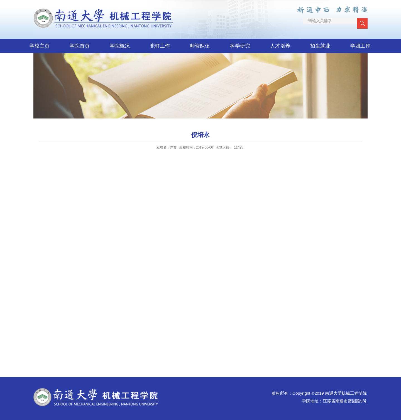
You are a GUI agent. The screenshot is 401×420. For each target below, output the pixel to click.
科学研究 (240, 46)
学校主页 (40, 46)
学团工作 (360, 46)
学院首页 (80, 46)
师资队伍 (200, 46)
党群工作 (160, 46)
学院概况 (120, 46)
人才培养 (280, 46)
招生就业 (320, 46)
